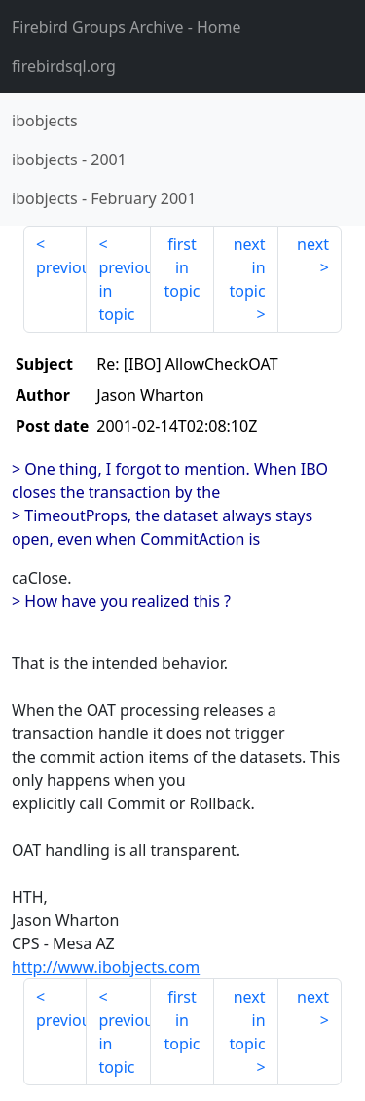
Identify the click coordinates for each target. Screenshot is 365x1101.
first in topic (182, 267)
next (313, 244)
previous (61, 267)
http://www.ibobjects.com (106, 966)
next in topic (247, 267)
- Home (126, 27)
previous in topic (124, 291)
